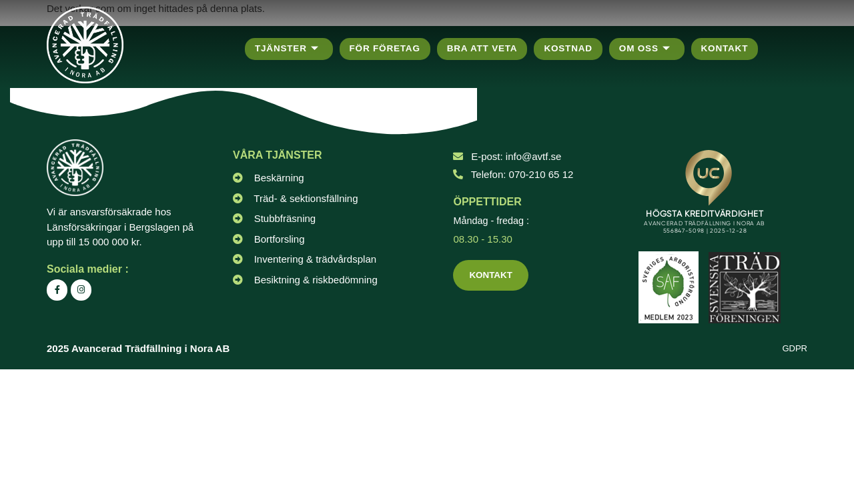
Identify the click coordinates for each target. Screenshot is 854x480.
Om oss (653, 49)
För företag (387, 48)
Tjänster (287, 49)
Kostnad (575, 48)
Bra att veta (487, 48)
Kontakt (734, 48)
